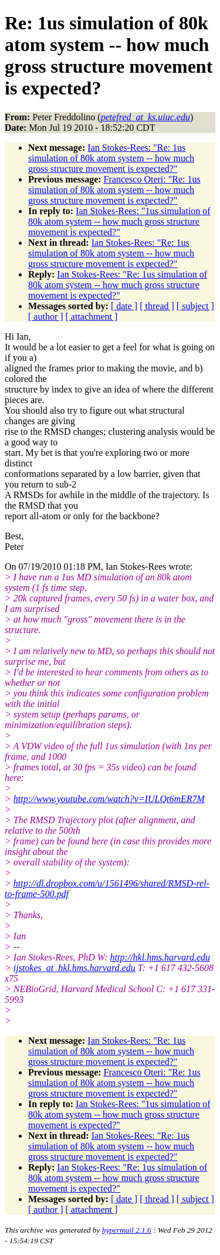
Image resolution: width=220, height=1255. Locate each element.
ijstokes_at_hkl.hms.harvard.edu (74, 968)
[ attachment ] (92, 317)
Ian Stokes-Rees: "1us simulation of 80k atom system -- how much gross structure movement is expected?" (119, 221)
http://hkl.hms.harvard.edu (160, 957)
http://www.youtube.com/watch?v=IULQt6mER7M (109, 799)
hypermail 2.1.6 (126, 1230)
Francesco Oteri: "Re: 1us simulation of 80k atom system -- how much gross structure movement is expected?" (114, 189)
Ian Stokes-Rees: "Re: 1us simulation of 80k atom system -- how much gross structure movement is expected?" (111, 158)
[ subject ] (195, 306)
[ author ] (45, 317)
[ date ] (124, 306)
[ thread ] (157, 306)
